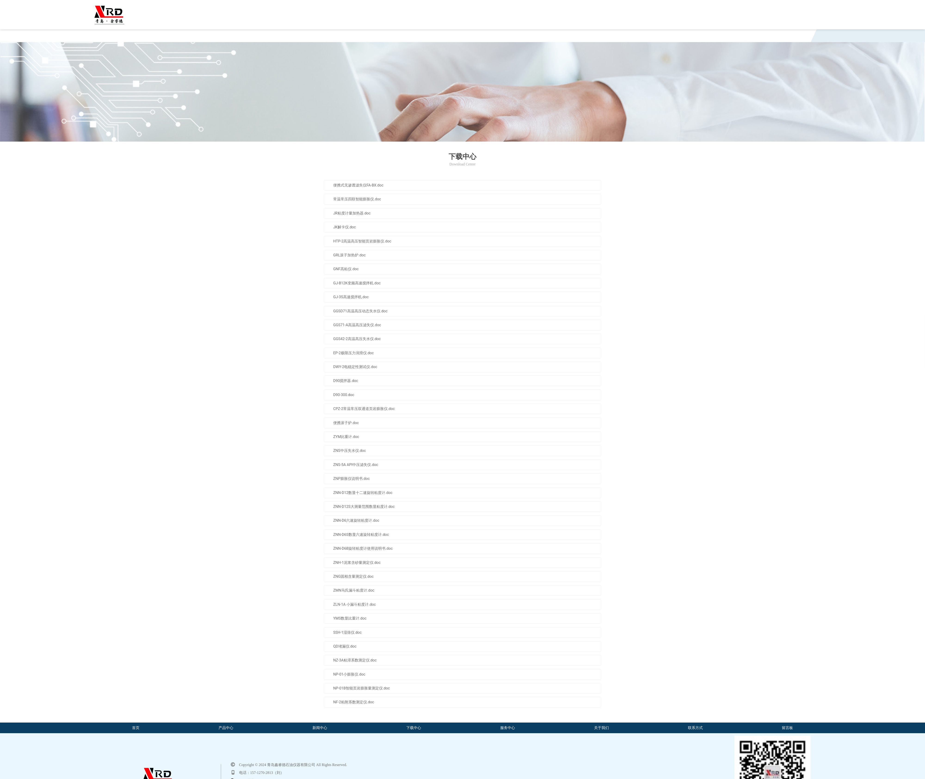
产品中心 (209, 37)
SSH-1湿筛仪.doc (347, 632)
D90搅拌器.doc (345, 381)
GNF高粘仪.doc (346, 269)
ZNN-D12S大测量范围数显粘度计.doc (364, 506)
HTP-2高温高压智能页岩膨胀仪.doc (362, 241)
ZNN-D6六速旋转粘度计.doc (356, 520)
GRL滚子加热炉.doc (349, 255)
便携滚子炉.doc (346, 423)
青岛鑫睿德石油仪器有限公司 (206, 10)
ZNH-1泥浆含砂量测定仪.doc (357, 562)
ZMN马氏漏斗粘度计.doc (353, 590)
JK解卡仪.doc (344, 227)
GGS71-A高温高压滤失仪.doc (357, 325)
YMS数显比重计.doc (350, 618)
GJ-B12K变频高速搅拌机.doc (357, 283)
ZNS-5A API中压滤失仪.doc (355, 464)
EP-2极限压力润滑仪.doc (353, 353)
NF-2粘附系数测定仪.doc (353, 702)
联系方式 (635, 37)
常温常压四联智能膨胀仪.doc (357, 199)
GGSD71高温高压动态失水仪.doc (360, 311)
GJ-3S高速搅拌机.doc (351, 297)
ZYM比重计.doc (346, 437)
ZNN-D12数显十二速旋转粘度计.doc (362, 492)
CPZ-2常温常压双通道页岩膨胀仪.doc (364, 409)
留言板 (719, 37)
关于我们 (550, 37)
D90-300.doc (343, 395)
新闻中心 (295, 37)
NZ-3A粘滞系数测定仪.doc (355, 660)
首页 (127, 37)
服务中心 (465, 37)
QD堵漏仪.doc (344, 646)
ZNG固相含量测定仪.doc (353, 576)
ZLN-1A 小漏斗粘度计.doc (354, 604)
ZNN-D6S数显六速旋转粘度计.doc (361, 534)
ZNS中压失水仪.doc (349, 450)
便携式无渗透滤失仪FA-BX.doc (358, 185)
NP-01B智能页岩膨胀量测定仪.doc (361, 688)
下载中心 (380, 37)
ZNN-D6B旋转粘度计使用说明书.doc (363, 548)
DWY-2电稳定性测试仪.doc (355, 367)
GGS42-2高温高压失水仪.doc (357, 339)
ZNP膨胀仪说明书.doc (351, 478)
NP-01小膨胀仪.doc (349, 674)
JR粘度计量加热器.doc (351, 213)
